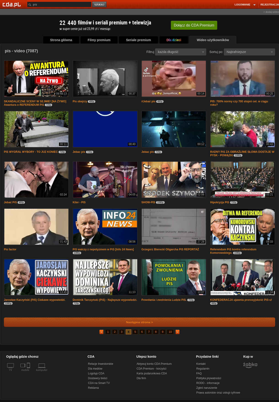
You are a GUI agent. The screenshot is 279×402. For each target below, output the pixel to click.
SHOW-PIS (148, 202)
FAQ (199, 373)
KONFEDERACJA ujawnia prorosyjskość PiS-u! (241, 300)
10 (170, 331)
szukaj (99, 5)
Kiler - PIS (79, 202)
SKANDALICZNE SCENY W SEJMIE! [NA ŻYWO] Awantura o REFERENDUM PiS (35, 103)
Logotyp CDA (96, 373)
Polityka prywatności (208, 378)
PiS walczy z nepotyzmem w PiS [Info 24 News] (103, 249)
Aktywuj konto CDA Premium (154, 363)
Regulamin (202, 368)
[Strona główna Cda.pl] (12, 4)
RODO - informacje (208, 383)
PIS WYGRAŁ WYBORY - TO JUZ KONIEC (31, 151)
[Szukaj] (59, 4)
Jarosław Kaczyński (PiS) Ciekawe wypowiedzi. (34, 300)
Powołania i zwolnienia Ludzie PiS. (163, 300)
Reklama (93, 387)
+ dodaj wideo (271, 12)
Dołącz (194, 25)
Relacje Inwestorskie (100, 363)
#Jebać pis (148, 101)
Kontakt (201, 363)
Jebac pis (79, 151)
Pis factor (10, 249)
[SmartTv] (29, 372)
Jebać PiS (10, 202)
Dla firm (141, 378)
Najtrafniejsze (250, 52)
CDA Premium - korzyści (151, 368)
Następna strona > (136, 322)
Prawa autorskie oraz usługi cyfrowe (218, 392)
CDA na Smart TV (99, 383)
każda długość (181, 52)
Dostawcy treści (97, 378)
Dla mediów (95, 368)
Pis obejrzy (80, 101)
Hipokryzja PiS (219, 202)
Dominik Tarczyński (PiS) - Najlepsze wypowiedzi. (105, 300)
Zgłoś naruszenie (206, 387)
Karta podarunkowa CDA (152, 373)
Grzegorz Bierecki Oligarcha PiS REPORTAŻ (170, 249)
